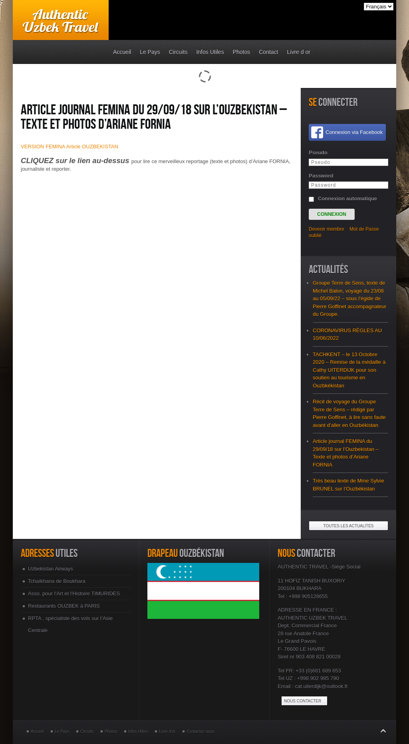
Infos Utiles (138, 731)
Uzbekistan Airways (50, 569)
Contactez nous (200, 731)
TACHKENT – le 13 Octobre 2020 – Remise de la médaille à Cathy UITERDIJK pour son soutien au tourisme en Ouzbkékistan (349, 370)
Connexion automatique (347, 198)
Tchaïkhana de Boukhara (56, 581)
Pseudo (318, 153)
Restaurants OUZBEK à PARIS (64, 606)
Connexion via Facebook (354, 132)
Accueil (37, 731)
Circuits (86, 731)
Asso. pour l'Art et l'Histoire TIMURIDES (74, 593)
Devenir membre (326, 229)
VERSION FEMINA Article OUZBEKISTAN (69, 147)
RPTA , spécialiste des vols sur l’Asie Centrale (70, 624)
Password (321, 176)
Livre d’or (167, 731)
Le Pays (62, 731)
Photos (111, 731)
